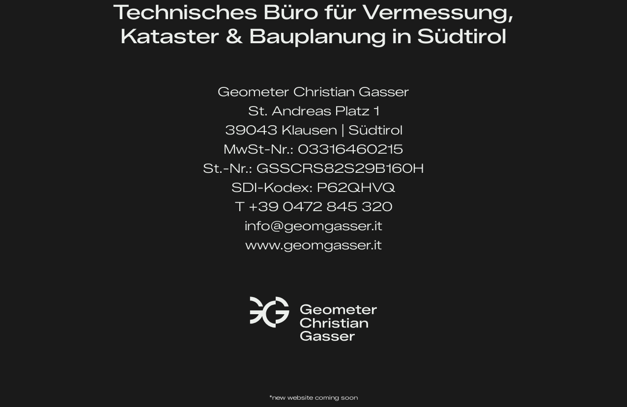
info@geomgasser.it (313, 226)
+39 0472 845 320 (321, 207)
